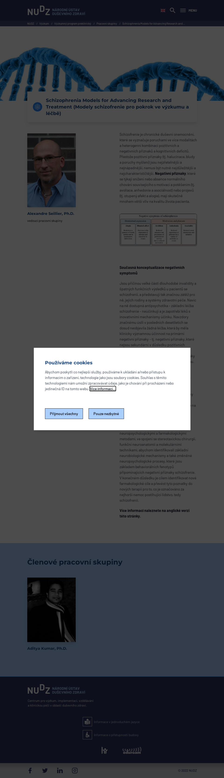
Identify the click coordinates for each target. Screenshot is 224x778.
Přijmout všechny (64, 413)
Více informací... (103, 388)
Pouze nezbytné (106, 413)
